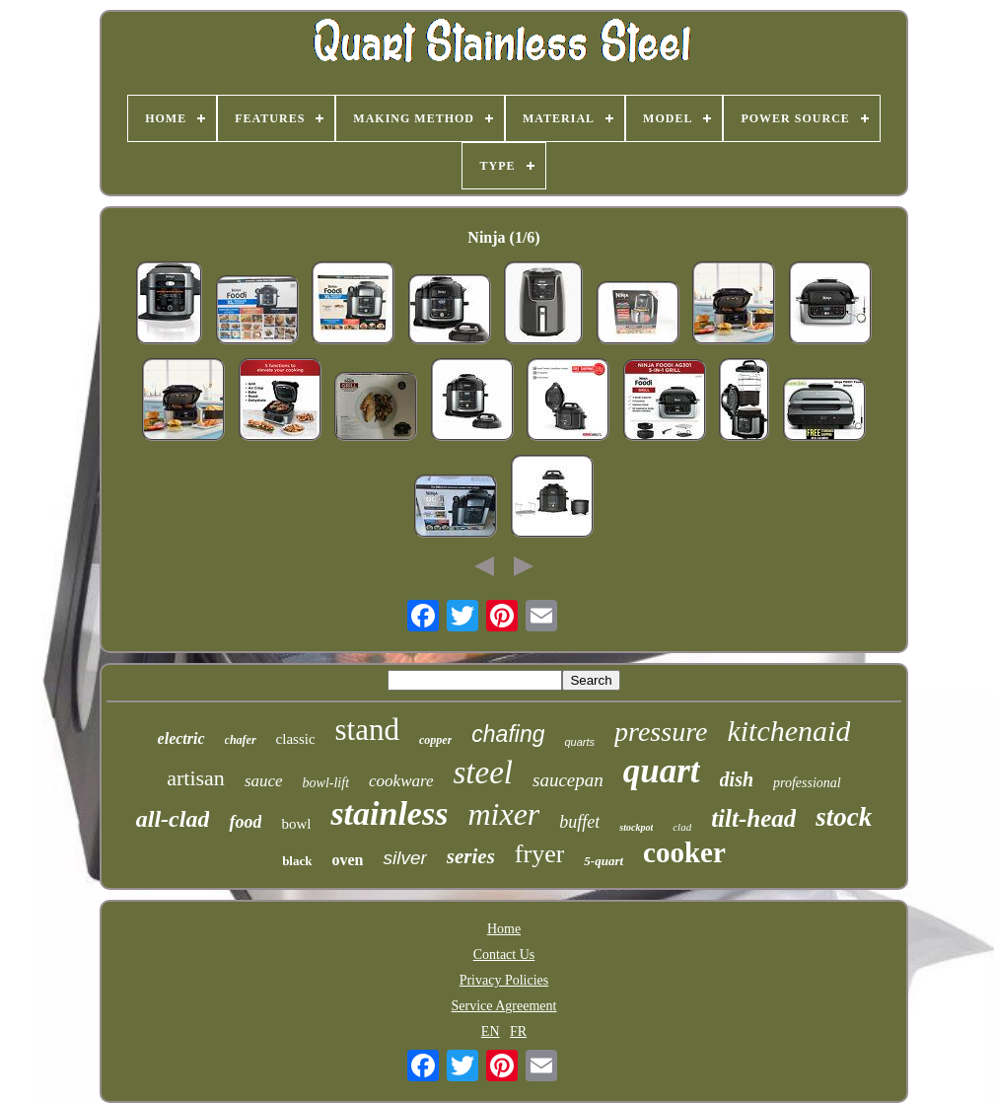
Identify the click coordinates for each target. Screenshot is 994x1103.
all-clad (173, 819)
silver (404, 857)
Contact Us (504, 954)
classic (296, 739)
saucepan (568, 780)
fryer (540, 854)
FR (518, 1031)
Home (504, 928)
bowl (296, 824)
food (245, 822)
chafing (507, 734)
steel (483, 772)
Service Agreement (504, 1005)
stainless (389, 813)
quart (661, 771)
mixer (503, 814)
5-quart (603, 860)
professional (807, 782)
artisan (196, 778)
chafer (240, 740)
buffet (579, 822)
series (471, 856)
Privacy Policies (504, 980)
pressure (660, 731)
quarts (579, 742)
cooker (684, 852)
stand (367, 729)
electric (181, 738)
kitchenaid (788, 730)
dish (736, 779)
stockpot (636, 827)
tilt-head (753, 818)
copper (435, 740)
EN (490, 1031)
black (297, 860)
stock (844, 817)
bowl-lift (326, 782)
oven (347, 859)
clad (682, 827)
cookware (401, 781)
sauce (264, 781)
